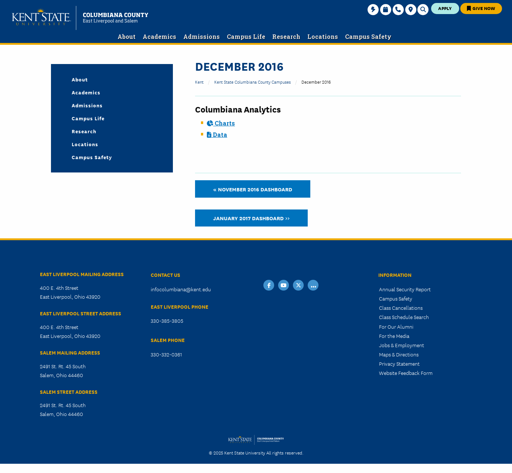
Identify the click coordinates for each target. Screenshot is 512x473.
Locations (85, 144)
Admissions (87, 105)
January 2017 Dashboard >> (251, 218)
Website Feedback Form (406, 373)
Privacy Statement (399, 363)
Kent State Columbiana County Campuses (252, 81)
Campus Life (88, 118)
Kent (199, 81)
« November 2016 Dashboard (252, 189)
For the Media (394, 336)
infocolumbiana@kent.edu (181, 289)
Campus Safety (92, 157)
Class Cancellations (401, 307)
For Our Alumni (396, 326)
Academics (86, 92)
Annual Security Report (405, 289)
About (80, 79)
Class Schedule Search (404, 317)
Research (84, 131)
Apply (445, 8)
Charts (221, 123)
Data (217, 134)
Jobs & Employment (401, 345)
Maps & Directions (399, 354)
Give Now (481, 8)
